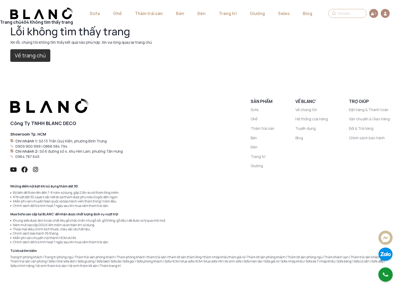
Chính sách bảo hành (367, 137)
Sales (284, 13)
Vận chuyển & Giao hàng (369, 118)
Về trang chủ (30, 55)
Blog (307, 13)
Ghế (117, 13)
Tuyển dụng (305, 128)
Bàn (180, 13)
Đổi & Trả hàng (361, 128)
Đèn (201, 13)
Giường (257, 13)
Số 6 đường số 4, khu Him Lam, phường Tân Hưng (81, 151)
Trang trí (228, 13)
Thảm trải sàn (149, 13)
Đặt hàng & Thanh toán (368, 109)
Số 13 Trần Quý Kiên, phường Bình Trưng (73, 140)
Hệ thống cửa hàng (311, 118)
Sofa (95, 13)
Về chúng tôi (306, 109)
